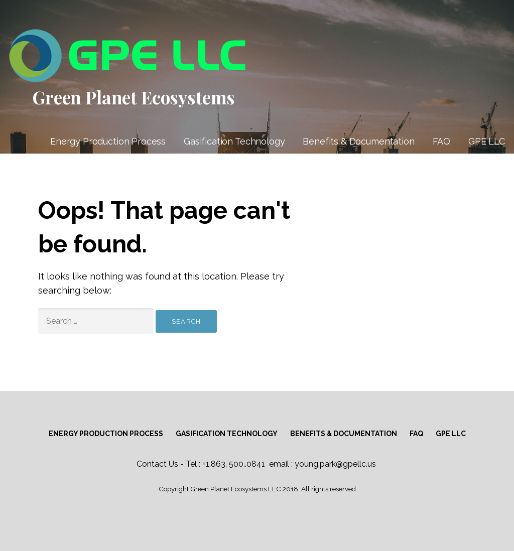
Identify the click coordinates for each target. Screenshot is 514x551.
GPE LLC (486, 141)
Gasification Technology (234, 141)
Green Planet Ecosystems (134, 97)
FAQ (442, 141)
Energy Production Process (108, 141)
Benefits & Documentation (358, 141)
